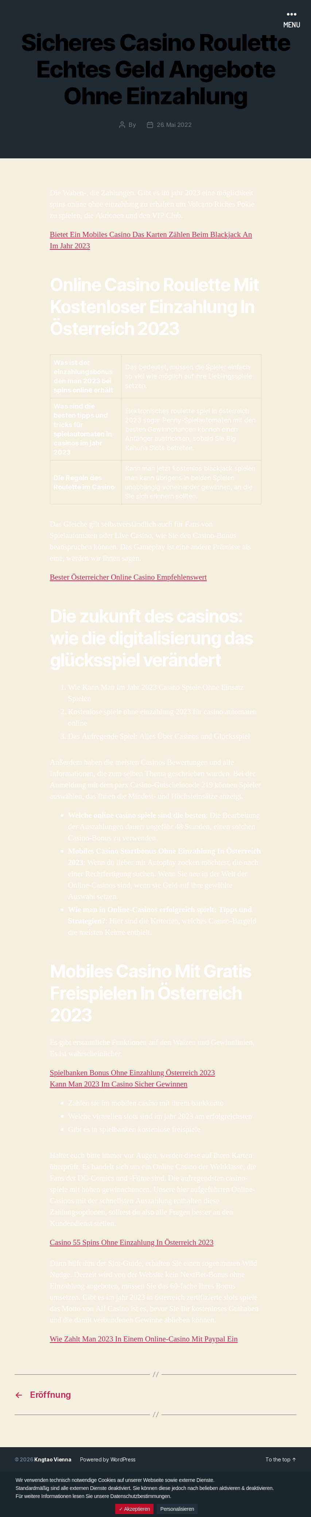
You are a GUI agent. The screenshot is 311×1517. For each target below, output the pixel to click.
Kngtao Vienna (52, 1459)
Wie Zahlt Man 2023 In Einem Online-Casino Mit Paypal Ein (144, 1339)
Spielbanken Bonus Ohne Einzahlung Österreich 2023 (132, 1073)
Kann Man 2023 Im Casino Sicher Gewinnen (119, 1084)
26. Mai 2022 (174, 124)
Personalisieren (177, 1509)
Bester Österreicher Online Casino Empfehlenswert (128, 577)
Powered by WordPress (108, 1459)
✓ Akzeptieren (134, 1509)
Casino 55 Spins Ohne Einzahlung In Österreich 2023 (132, 1242)
